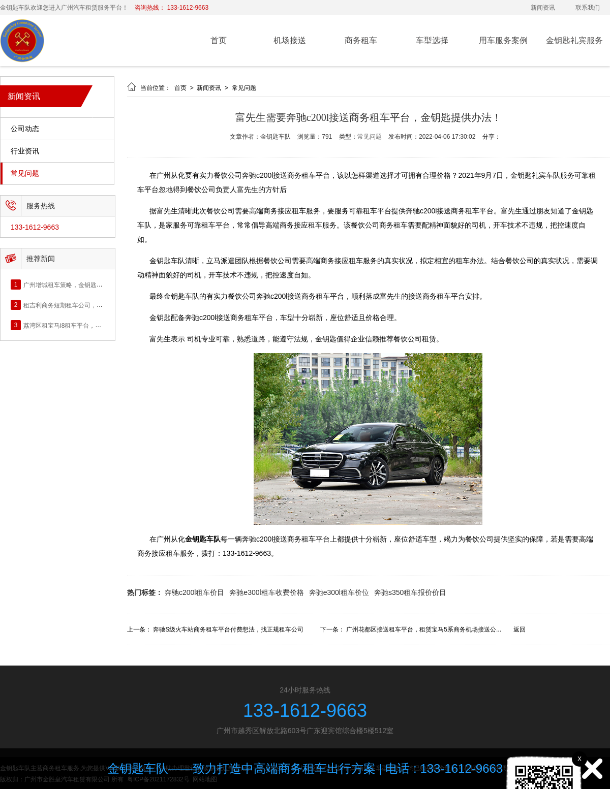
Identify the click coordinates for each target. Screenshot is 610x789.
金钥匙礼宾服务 (574, 40)
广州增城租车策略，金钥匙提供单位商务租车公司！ (93, 284)
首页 (218, 40)
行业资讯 (25, 151)
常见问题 (25, 173)
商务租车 (361, 40)
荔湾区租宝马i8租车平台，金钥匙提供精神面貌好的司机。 (101, 325)
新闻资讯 (543, 7)
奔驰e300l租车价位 (339, 592)
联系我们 (587, 7)
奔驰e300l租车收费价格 (266, 592)
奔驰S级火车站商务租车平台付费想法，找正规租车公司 (228, 629)
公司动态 (25, 129)
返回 (519, 629)
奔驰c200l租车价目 (194, 592)
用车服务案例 (503, 40)
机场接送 (289, 40)
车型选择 (432, 40)
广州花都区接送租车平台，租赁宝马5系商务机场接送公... (423, 629)
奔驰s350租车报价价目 (410, 592)
